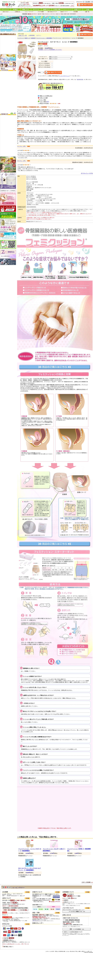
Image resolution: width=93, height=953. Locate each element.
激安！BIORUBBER (71, 14)
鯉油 (62, 14)
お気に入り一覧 (22, 35)
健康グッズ (27, 38)
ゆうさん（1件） (21, 160)
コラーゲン (52, 14)
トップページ (21, 38)
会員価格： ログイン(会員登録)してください (50, 49)
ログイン (38, 35)
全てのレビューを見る (87, 173)
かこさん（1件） (21, 146)
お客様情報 (32, 35)
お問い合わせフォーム (37, 920)
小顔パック (58, 14)
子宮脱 (42, 14)
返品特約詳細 (80, 79)
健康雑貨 (33, 38)
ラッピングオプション (64, 75)
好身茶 (65, 14)
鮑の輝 (39, 14)
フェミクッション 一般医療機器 (44, 38)
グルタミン (47, 14)
